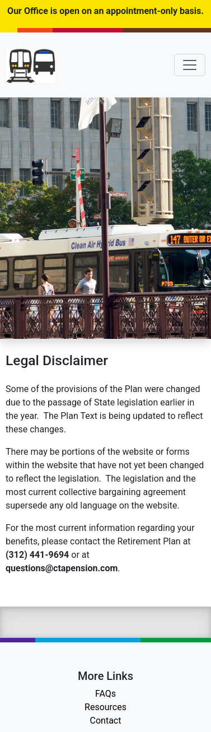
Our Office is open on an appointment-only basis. (105, 11)
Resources (105, 707)
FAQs (105, 693)
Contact (105, 720)
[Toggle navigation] (189, 65)
